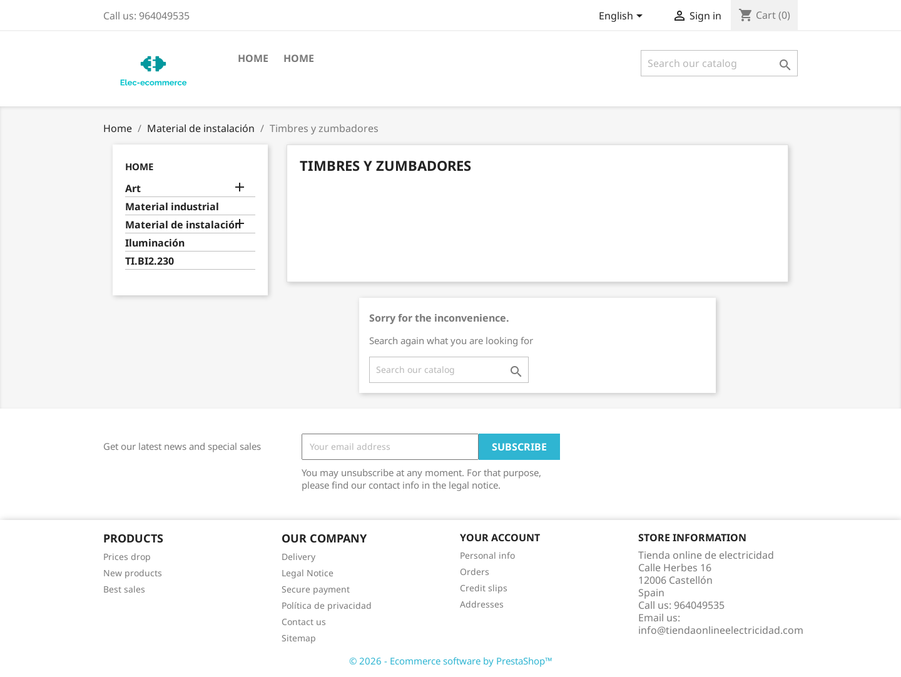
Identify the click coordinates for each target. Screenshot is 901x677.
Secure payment (316, 589)
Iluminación (155, 243)
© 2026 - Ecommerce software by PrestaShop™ (450, 660)
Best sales (124, 589)
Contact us (304, 622)
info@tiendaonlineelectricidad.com (720, 630)
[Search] (719, 63)
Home (253, 58)
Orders (474, 572)
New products (132, 573)
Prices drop (127, 556)
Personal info (487, 555)
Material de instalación (183, 225)
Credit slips (483, 588)
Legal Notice (307, 573)
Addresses (482, 604)
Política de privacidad (327, 605)
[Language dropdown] (623, 16)
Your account (500, 537)
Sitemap (299, 638)
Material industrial (172, 206)
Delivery (298, 556)
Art (133, 188)
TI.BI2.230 (149, 261)
